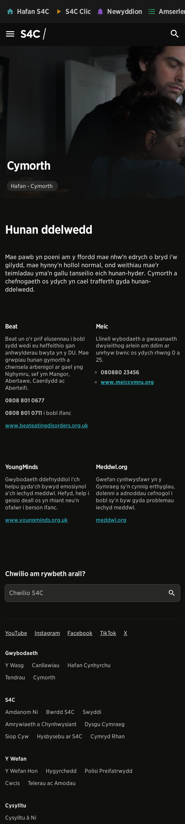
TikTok (108, 633)
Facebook (79, 633)
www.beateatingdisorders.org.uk (46, 425)
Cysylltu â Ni (20, 818)
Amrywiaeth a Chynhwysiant (41, 724)
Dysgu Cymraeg (105, 724)
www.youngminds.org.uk (36, 520)
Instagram (47, 633)
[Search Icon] (174, 33)
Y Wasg (14, 665)
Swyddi (92, 712)
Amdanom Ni (21, 712)
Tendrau (15, 677)
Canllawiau (45, 665)
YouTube (16, 633)
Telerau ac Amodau (52, 783)
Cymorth (44, 677)
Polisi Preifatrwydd (108, 771)
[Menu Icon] (10, 34)
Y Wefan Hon (21, 771)
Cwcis (12, 783)
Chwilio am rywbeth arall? (45, 574)
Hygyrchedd (61, 771)
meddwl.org (111, 520)
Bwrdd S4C (60, 712)
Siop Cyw (17, 736)
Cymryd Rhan (107, 736)
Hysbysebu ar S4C (59, 736)
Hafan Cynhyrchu (88, 665)
